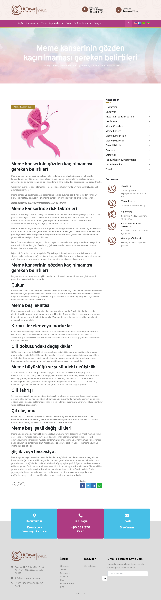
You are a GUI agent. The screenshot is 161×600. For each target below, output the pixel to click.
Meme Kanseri (113, 131)
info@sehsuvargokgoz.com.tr (29, 578)
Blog (68, 23)
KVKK (62, 587)
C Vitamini (111, 107)
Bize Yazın (127, 528)
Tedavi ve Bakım (114, 164)
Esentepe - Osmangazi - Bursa (34, 530)
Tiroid (109, 169)
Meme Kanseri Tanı (23, 106)
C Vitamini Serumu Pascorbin (131, 225)
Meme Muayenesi (115, 140)
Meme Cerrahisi (114, 126)
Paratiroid (111, 150)
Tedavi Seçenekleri (51, 23)
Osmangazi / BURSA (130, 11)
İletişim (97, 23)
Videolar (64, 576)
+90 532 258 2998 (96, 10)
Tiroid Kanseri (128, 201)
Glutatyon (111, 111)
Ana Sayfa (18, 23)
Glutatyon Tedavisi (131, 238)
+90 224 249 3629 (96, 12)
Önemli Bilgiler (114, 145)
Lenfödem (111, 121)
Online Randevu (82, 23)
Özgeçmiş (64, 566)
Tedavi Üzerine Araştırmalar (121, 159)
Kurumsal (30, 23)
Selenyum (111, 155)
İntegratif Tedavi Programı (120, 116)
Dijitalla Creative (80, 594)
